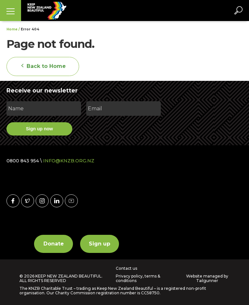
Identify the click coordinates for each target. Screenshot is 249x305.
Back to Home (43, 66)
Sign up (99, 244)
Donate (53, 244)
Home (12, 29)
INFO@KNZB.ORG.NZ (68, 161)
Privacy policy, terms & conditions (138, 278)
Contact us (126, 268)
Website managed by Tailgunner (207, 278)
